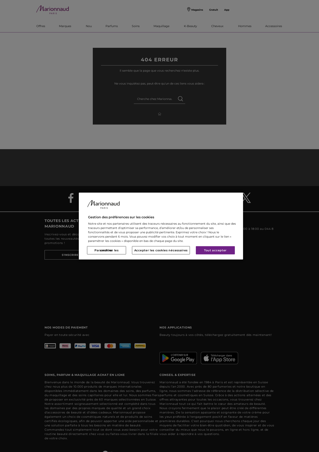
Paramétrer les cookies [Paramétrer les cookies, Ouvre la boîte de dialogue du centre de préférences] (106, 250)
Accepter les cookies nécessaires (161, 250)
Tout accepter (215, 250)
